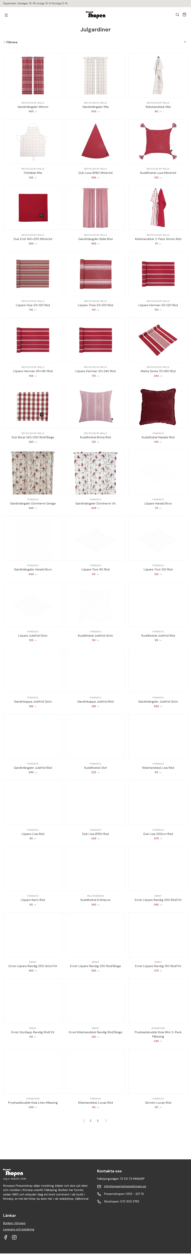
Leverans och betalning (18, 1229)
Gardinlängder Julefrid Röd (33, 768)
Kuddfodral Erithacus (95, 900)
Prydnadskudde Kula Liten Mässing (33, 1103)
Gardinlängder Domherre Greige (33, 503)
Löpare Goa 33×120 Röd (33, 305)
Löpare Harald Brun (158, 503)
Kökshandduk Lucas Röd (95, 1103)
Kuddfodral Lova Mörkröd (158, 173)
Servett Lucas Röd (158, 1103)
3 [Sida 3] (98, 1121)
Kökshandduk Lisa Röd (158, 768)
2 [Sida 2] (91, 1121)
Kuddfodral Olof (95, 768)
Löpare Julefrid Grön (33, 636)
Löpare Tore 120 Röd (158, 569)
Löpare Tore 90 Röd (95, 569)
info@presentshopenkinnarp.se (125, 1186)
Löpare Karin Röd (33, 900)
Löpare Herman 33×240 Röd (95, 371)
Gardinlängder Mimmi (32, 107)
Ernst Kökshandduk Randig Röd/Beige (95, 1032)
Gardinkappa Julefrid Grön (33, 702)
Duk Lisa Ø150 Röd (95, 834)
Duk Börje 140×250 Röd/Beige (32, 437)
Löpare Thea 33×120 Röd (95, 305)
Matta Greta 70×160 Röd (158, 371)
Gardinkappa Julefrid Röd (95, 702)
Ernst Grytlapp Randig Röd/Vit (32, 1032)
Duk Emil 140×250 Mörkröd (33, 239)
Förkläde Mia (33, 173)
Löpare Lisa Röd (33, 834)
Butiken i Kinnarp (14, 1223)
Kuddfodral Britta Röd (95, 437)
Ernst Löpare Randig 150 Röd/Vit (158, 966)
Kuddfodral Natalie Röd (158, 437)
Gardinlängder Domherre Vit (95, 503)
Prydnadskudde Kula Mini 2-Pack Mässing (158, 1034)
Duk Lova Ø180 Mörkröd (95, 173)
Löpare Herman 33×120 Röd (158, 305)
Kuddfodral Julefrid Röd (158, 636)
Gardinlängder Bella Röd (95, 239)
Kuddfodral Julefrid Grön (95, 636)
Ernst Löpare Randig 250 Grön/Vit (33, 966)
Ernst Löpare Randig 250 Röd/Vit (158, 900)
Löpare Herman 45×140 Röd (33, 371)
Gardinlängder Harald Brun (33, 569)
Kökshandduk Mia (158, 107)
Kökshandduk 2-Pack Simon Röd (158, 239)
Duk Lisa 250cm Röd (158, 834)
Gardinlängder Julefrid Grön (158, 702)
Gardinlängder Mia (95, 107)
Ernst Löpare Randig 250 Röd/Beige (95, 966)
